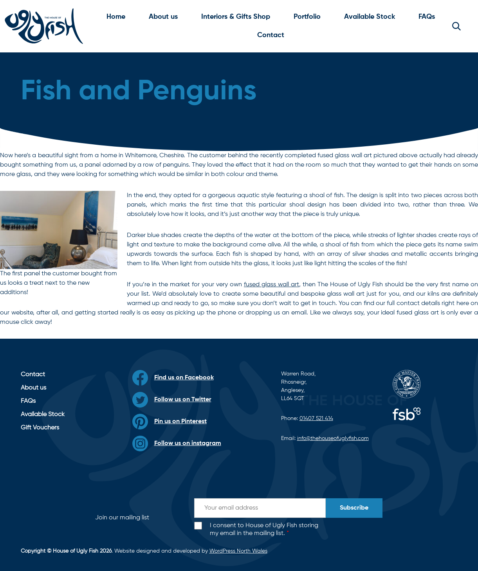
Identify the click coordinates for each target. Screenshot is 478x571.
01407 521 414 (316, 418)
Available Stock (369, 16)
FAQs (426, 16)
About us (163, 16)
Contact (270, 35)
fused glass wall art (271, 285)
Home (115, 16)
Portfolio (307, 16)
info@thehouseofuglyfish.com (333, 438)
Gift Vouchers (40, 428)
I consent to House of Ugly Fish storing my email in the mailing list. (264, 530)
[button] (456, 26)
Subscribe (354, 508)
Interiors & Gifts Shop (235, 16)
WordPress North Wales (238, 551)
